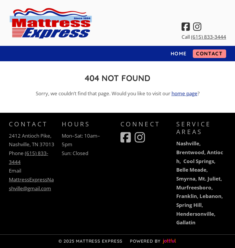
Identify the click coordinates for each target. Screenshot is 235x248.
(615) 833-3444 (208, 36)
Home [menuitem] (179, 53)
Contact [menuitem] (209, 53)
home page (185, 93)
